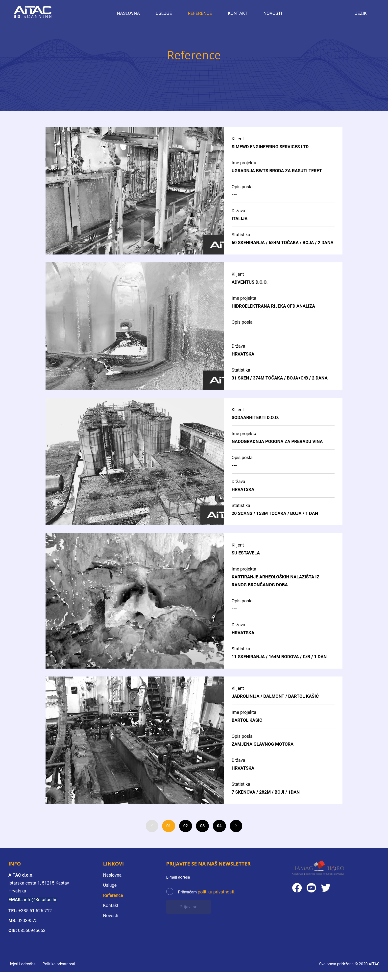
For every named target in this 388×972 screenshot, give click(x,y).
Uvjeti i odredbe (22, 964)
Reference (200, 13)
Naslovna (128, 13)
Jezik (361, 13)
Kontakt (238, 13)
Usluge (164, 13)
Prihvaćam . (206, 891)
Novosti (272, 13)
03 (202, 829)
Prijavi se (188, 906)
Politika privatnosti (59, 964)
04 (219, 829)
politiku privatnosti (216, 891)
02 (185, 829)
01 (168, 829)
